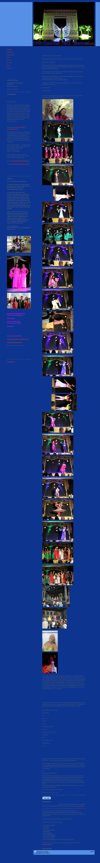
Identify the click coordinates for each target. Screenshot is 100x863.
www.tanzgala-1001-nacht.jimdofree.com (18, 339)
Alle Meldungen (11, 361)
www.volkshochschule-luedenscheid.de (20, 164)
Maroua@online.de (47, 844)
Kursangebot (80, 806)
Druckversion (39, 851)
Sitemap (46, 851)
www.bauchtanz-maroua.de (14, 342)
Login (92, 851)
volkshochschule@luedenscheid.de (20, 160)
